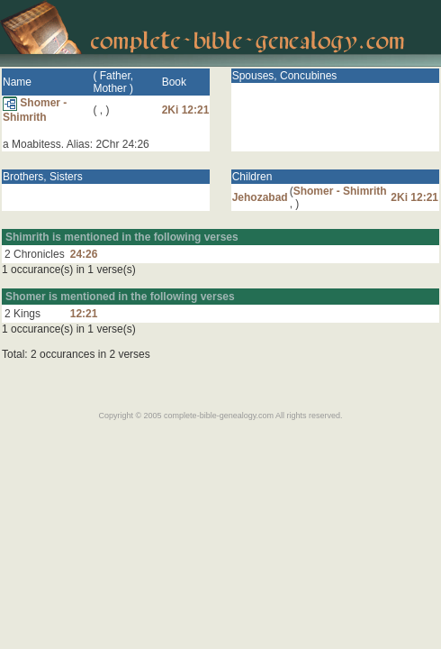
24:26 (84, 254)
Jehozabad (260, 197)
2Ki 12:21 (186, 110)
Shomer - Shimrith (35, 109)
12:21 (84, 313)
